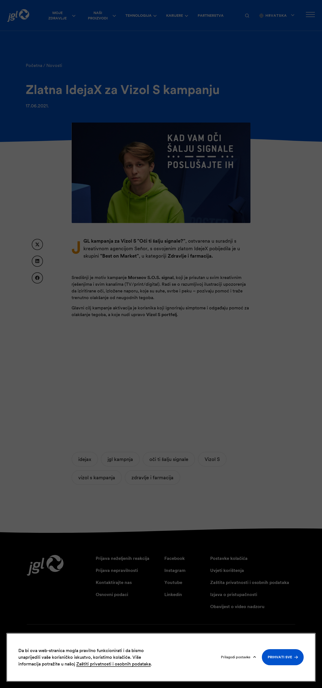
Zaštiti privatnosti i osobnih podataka (113, 664)
